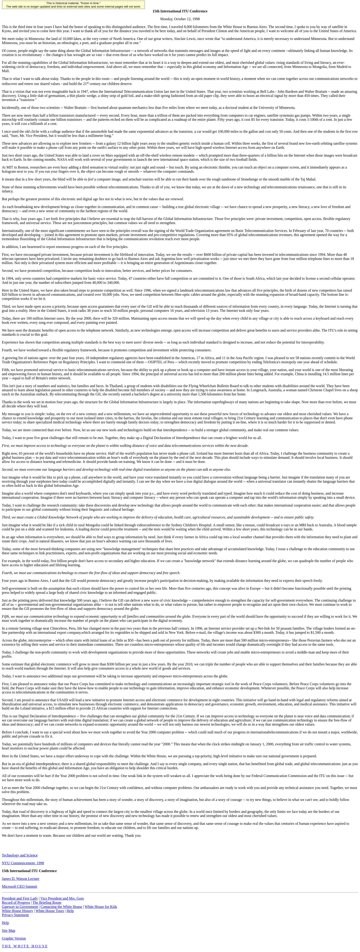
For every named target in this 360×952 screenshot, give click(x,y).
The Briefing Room (47, 902)
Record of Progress (16, 902)
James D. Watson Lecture (20, 879)
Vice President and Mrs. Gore (62, 898)
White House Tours (50, 911)
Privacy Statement (15, 915)
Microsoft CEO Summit (19, 886)
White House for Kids (101, 907)
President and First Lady (20, 898)
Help (70, 911)
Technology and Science (20, 855)
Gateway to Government (20, 907)
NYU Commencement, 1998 (23, 863)
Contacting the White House (61, 907)
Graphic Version (14, 938)
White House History (17, 911)
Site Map (8, 930)
